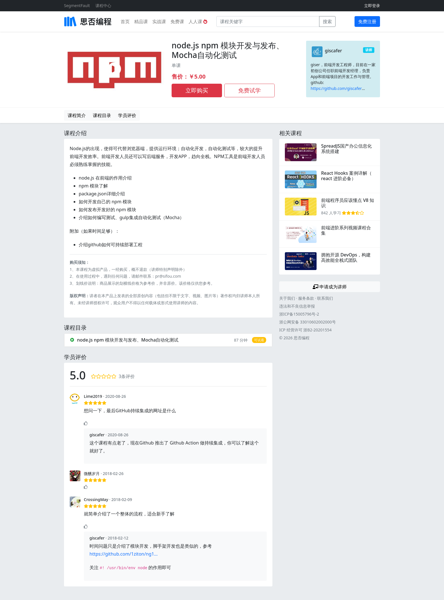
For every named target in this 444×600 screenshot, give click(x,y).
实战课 (159, 21)
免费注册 (367, 21)
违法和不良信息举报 (297, 306)
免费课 (177, 21)
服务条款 (306, 298)
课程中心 (103, 5)
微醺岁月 (92, 473)
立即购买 (196, 90)
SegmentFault (77, 5)
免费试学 (249, 90)
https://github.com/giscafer (336, 88)
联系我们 (325, 298)
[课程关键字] (267, 21)
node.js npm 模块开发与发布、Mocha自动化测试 (228, 50)
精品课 (141, 21)
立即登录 (372, 5)
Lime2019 (93, 396)
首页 (125, 21)
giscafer (333, 51)
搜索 (327, 21)
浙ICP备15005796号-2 (299, 314)
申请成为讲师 (330, 287)
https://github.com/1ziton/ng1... (123, 554)
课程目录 (102, 115)
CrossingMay (96, 499)
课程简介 (77, 115)
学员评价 (127, 115)
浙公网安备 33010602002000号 (307, 322)
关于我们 (287, 298)
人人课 (198, 21)
